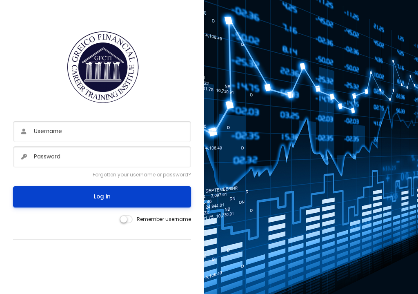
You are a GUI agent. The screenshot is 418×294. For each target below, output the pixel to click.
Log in (102, 196)
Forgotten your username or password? (142, 174)
